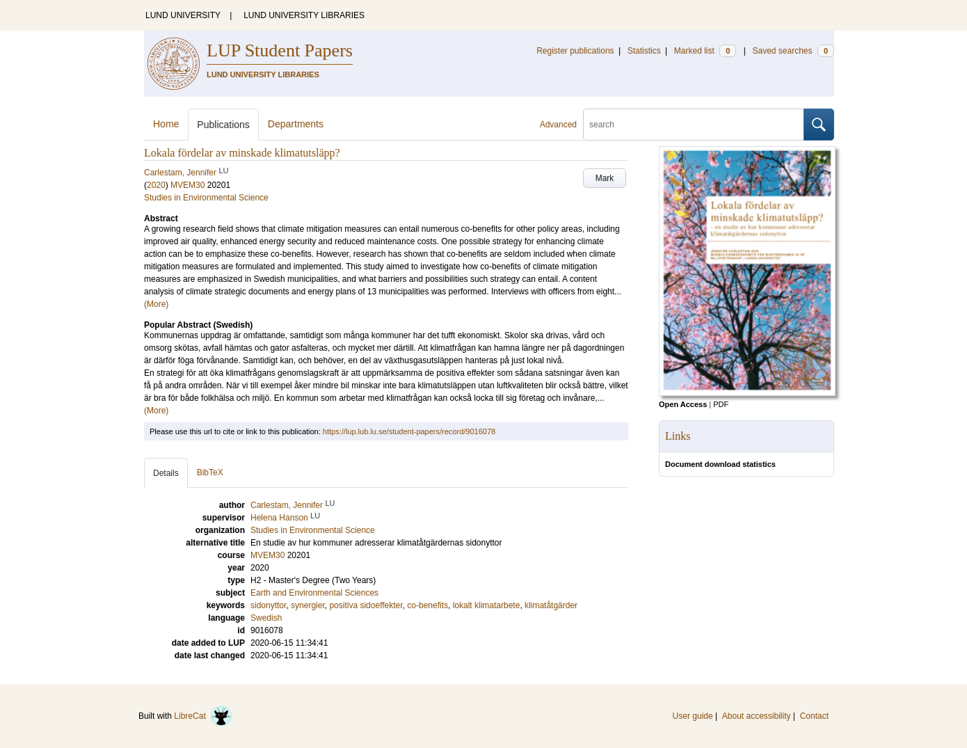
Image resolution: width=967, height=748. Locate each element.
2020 (156, 185)
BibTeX (210, 472)
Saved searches (793, 51)
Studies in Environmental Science (206, 197)
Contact (814, 716)
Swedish (266, 618)
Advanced (558, 124)
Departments (295, 123)
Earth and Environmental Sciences (314, 593)
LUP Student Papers (280, 50)
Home (166, 123)
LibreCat (203, 716)
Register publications (575, 51)
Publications (223, 124)
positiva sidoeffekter (365, 605)
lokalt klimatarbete (486, 605)
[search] (693, 125)
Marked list (705, 51)
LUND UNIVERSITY (183, 15)
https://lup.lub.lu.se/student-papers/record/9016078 (409, 431)
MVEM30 (187, 185)
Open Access (683, 404)
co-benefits (427, 605)
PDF (720, 404)
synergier (308, 605)
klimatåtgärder (551, 605)
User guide (693, 716)
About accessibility (756, 716)
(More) (156, 304)
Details (166, 473)
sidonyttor (268, 605)
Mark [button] (605, 178)
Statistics (644, 51)
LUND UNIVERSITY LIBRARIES (304, 15)
